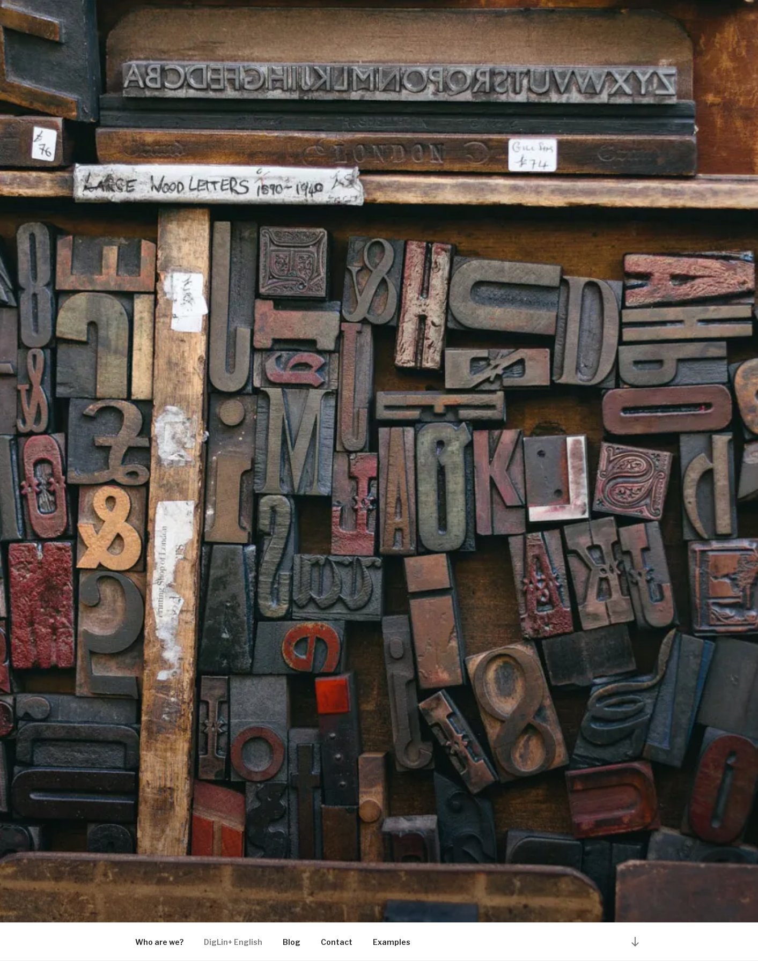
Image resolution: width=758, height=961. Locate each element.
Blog (291, 942)
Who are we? (159, 942)
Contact (336, 942)
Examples (391, 942)
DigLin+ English (233, 942)
